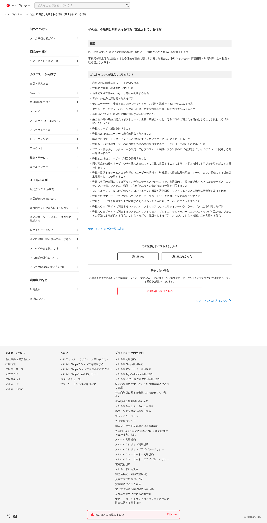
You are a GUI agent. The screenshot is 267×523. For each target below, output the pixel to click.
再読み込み (172, 514)
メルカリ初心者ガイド (43, 38)
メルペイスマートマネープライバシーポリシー (142, 459)
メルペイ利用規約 (125, 439)
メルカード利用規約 (126, 469)
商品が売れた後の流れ (43, 198)
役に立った (138, 256)
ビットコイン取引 (40, 139)
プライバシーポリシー (128, 416)
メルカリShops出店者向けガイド (79, 374)
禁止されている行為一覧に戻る (106, 228)
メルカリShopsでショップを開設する (82, 364)
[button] (127, 5)
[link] (214, 301)
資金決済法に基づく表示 (129, 479)
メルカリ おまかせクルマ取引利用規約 (137, 379)
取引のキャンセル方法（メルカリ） (50, 207)
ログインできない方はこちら (211, 300)
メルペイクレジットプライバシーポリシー (139, 449)
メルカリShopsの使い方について (49, 266)
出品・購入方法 (39, 83)
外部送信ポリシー (125, 420)
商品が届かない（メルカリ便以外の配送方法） (50, 219)
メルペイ (35, 111)
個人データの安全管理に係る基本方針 (137, 425)
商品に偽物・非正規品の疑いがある (50, 239)
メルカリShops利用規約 (129, 364)
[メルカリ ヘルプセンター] (18, 5)
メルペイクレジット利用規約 (132, 444)
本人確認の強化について (44, 257)
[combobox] (82, 5)
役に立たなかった (182, 256)
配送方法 (35, 92)
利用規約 (35, 289)
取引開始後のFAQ (40, 102)
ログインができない (41, 229)
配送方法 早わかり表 (42, 189)
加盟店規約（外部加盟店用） (132, 474)
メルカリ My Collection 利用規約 (134, 374)
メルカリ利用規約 (125, 359)
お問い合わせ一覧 (70, 379)
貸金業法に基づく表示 (128, 484)
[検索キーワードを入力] (79, 5)
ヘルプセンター (13, 14)
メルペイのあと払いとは (44, 248)
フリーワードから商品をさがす (78, 384)
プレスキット (13, 379)
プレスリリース (14, 369)
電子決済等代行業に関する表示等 (134, 489)
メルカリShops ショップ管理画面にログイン (86, 369)
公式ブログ (11, 374)
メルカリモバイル (40, 129)
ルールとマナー (39, 166)
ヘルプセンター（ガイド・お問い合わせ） (84, 359)
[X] (8, 516)
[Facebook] (15, 516)
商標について (37, 298)
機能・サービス (39, 157)
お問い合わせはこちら (160, 291)
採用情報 (10, 364)
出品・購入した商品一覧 (44, 61)
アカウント (36, 148)
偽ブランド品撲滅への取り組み (133, 411)
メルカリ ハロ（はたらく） (46, 120)
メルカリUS (12, 384)
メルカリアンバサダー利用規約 (133, 369)
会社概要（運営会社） (18, 359)
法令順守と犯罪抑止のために (132, 401)
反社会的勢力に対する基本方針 (133, 494)
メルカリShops (14, 389)
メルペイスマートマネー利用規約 (134, 454)
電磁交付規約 (123, 464)
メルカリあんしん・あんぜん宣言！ (135, 406)
